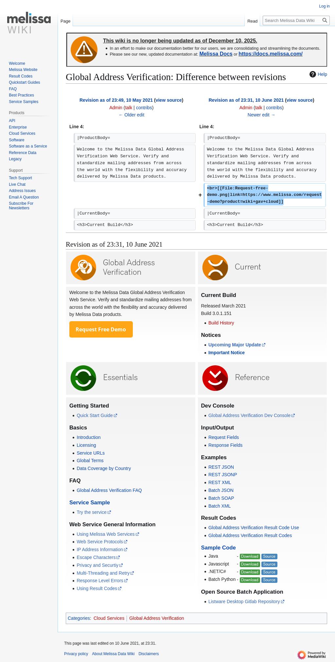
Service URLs (91, 453)
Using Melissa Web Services (105, 534)
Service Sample (89, 502)
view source (169, 100)
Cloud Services (109, 618)
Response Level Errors (100, 580)
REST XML (219, 482)
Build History (221, 322)
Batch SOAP (221, 498)
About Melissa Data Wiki (113, 654)
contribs (144, 107)
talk (128, 107)
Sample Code (218, 548)
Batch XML (219, 506)
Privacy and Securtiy (97, 565)
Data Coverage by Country (104, 468)
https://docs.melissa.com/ (270, 54)
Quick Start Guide (95, 415)
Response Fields (225, 445)
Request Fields (223, 437)
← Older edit (131, 114)
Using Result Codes (97, 588)
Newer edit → (261, 114)
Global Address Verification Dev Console (249, 415)
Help (317, 74)
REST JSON (221, 467)
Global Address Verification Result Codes (250, 535)
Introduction (88, 437)
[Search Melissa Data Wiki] (296, 20)
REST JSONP (222, 474)
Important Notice (226, 352)
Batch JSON (221, 490)
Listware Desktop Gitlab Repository (244, 601)
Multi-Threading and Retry (103, 573)
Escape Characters (96, 557)
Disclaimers (148, 654)
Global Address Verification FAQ (109, 490)
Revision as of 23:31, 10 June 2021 (246, 100)
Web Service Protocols (100, 541)
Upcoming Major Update (234, 344)
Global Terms (90, 460)
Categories (79, 618)
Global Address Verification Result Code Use (253, 527)
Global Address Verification (156, 618)
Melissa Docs (215, 54)
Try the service (91, 512)
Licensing (86, 445)
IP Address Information (100, 549)
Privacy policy (76, 654)
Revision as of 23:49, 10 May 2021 (116, 100)
